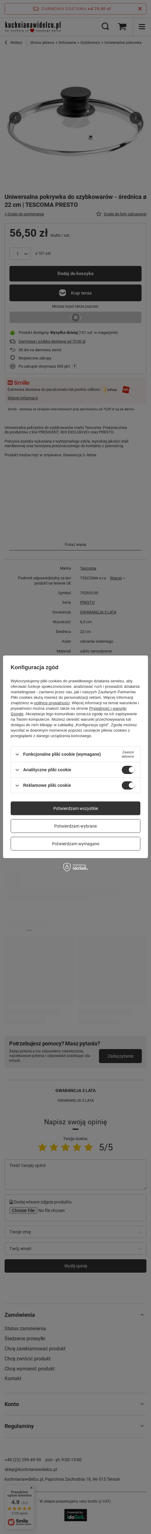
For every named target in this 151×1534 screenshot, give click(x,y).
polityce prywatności (51, 703)
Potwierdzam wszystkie (75, 808)
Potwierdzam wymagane (75, 843)
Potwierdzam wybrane (75, 826)
